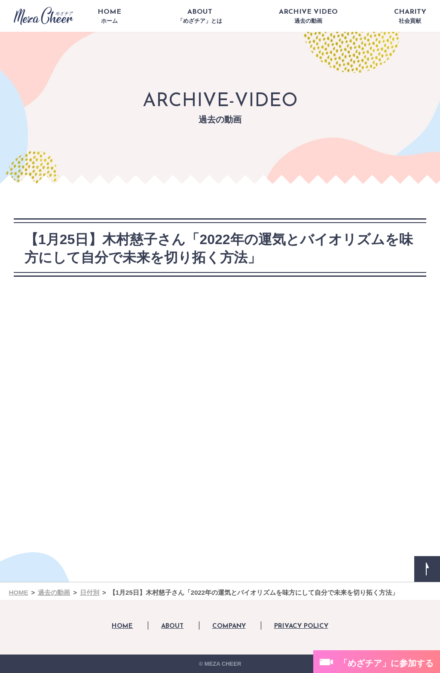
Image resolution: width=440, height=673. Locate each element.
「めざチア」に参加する (386, 663)
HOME (109, 16)
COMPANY (229, 626)
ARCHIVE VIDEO (308, 16)
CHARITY (410, 16)
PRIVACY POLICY (301, 626)
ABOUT (199, 16)
